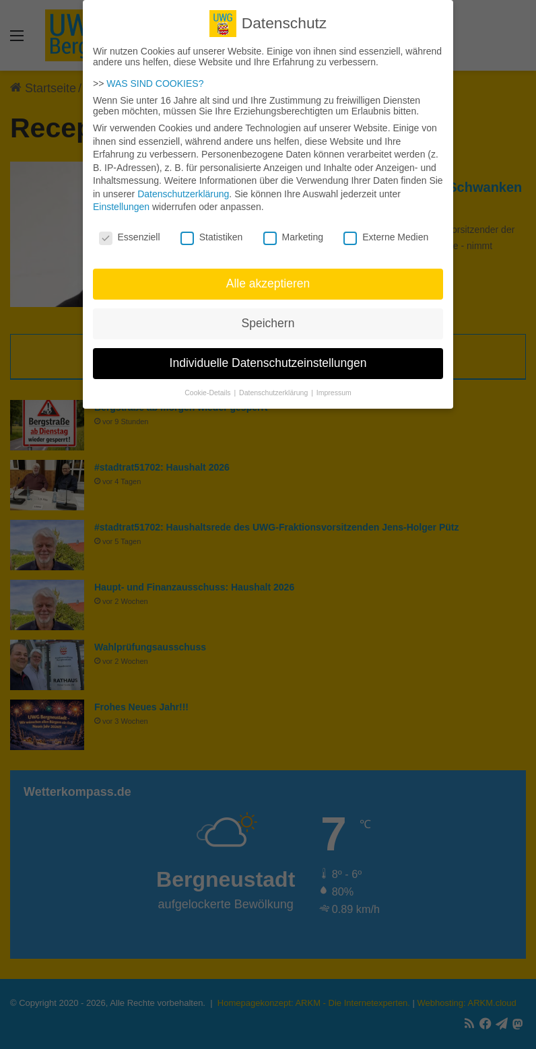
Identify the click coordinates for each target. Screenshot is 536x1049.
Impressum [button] (333, 386)
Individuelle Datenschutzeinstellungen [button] (268, 356)
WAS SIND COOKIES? (154, 76)
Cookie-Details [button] (208, 386)
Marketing (293, 230)
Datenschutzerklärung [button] (274, 386)
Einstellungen (121, 200)
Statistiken (211, 230)
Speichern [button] (268, 316)
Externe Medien (385, 230)
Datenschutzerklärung (183, 187)
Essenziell (129, 230)
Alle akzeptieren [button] (268, 276)
